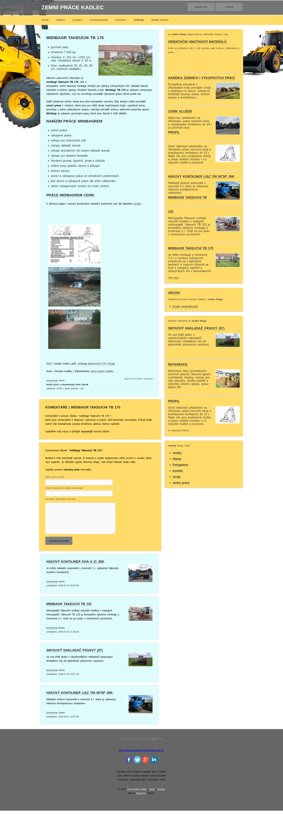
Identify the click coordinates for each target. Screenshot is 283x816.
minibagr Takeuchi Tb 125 (69, 609)
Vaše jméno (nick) (54, 477)
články (78, 20)
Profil (174, 132)
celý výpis (173, 277)
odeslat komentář (59, 546)
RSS (49, 363)
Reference (178, 364)
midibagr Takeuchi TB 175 (190, 248)
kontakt (121, 20)
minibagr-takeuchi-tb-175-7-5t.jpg (96, 363)
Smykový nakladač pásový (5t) (74, 656)
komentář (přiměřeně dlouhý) (60, 499)
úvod (45, 20)
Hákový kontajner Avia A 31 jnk (75, 567)
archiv (174, 293)
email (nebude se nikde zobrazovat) (64, 488)
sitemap (161, 794)
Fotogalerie (99, 20)
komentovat (52, 380)
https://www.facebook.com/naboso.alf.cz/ (141, 755)
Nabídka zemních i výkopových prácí (201, 78)
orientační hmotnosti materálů (197, 42)
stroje (139, 20)
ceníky (60, 20)
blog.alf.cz (141, 798)
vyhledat (229, 7)
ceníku (137, 203)
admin (152, 794)
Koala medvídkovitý (185, 306)
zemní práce (160, 20)
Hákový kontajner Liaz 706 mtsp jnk (79, 698)
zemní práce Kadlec (73, 7)
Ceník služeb (180, 111)
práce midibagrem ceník (70, 195)
